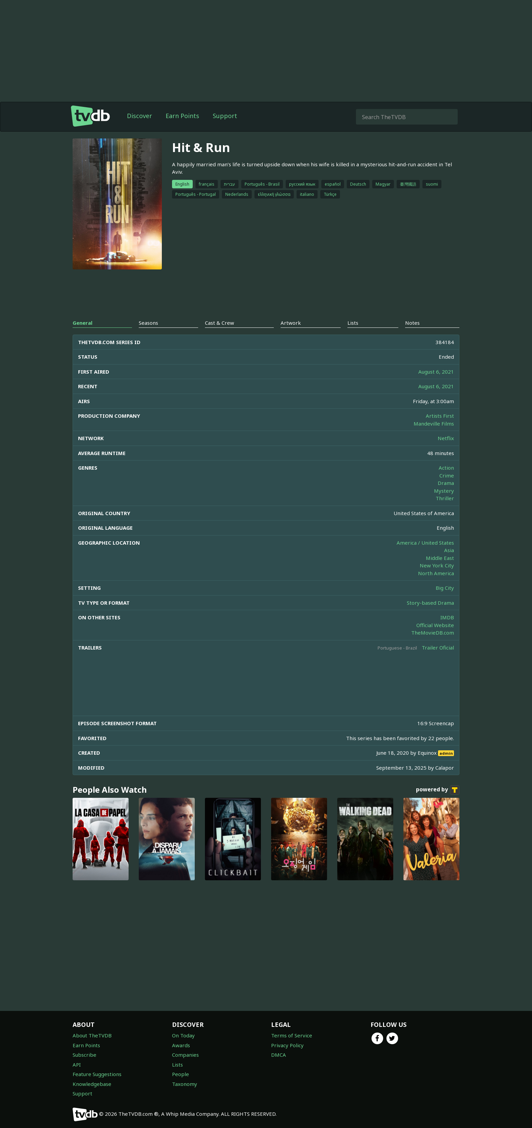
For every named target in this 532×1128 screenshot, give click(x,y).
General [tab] (82, 322)
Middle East (440, 557)
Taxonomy (184, 1083)
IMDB (447, 617)
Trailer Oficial (438, 647)
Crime (446, 475)
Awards (181, 1045)
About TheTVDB (92, 1035)
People (180, 1074)
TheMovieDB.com (432, 632)
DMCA (278, 1054)
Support (225, 116)
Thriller (445, 498)
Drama (446, 483)
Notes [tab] (412, 322)
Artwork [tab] (291, 322)
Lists (177, 1064)
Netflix (446, 438)
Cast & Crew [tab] (219, 322)
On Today (183, 1035)
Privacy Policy (287, 1045)
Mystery (444, 490)
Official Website (435, 625)
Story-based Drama (430, 602)
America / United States (425, 542)
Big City (445, 587)
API (77, 1064)
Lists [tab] (352, 322)
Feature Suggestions (97, 1074)
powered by (437, 790)
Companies (185, 1054)
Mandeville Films (434, 423)
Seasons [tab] (148, 322)
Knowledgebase (92, 1083)
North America (436, 573)
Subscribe (84, 1054)
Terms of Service (291, 1035)
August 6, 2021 (436, 371)
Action (446, 467)
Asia (449, 550)
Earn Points (182, 116)
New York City (437, 565)
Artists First (440, 415)
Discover (139, 116)
